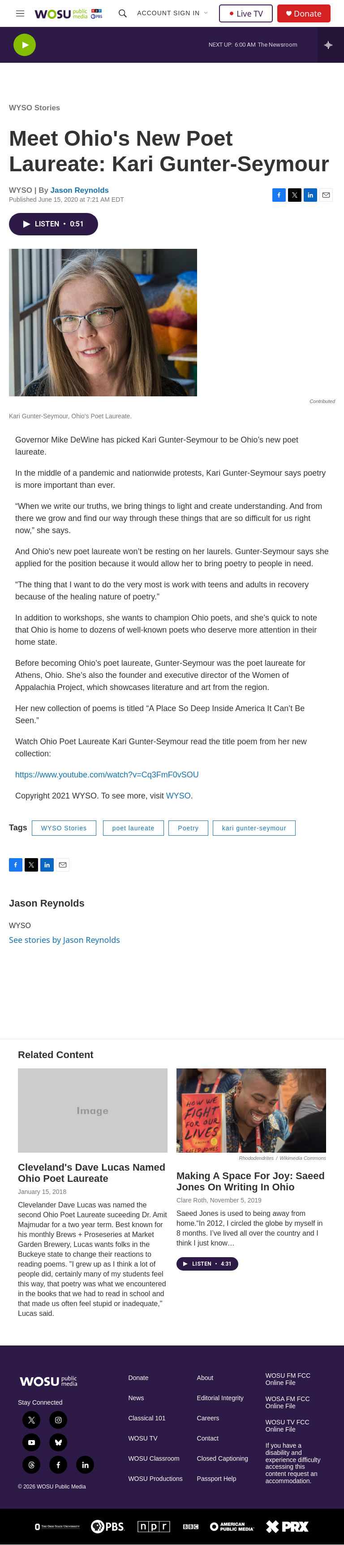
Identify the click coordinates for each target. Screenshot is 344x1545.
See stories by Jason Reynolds (64, 939)
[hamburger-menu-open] (20, 13)
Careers (208, 1418)
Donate (308, 13)
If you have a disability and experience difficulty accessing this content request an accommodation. (293, 1463)
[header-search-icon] (122, 13)
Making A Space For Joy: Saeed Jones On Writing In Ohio (250, 1181)
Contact (208, 1438)
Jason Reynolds (80, 190)
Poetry (188, 828)
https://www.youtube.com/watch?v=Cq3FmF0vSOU (107, 774)
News (136, 1398)
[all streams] (331, 45)
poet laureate (133, 828)
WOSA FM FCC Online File (288, 1403)
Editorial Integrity (220, 1398)
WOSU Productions (155, 1479)
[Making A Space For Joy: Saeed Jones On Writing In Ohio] (251, 1110)
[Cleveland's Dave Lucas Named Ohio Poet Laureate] (93, 1110)
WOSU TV (142, 1438)
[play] (24, 45)
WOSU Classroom (153, 1458)
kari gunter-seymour (254, 828)
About (205, 1378)
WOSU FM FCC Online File (288, 1379)
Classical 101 (146, 1418)
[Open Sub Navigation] (206, 13)
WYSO (178, 795)
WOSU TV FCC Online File (288, 1426)
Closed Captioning (222, 1458)
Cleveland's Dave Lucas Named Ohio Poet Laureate (91, 1173)
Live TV (246, 13)
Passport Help (216, 1479)
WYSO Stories (34, 108)
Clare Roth (191, 1200)
